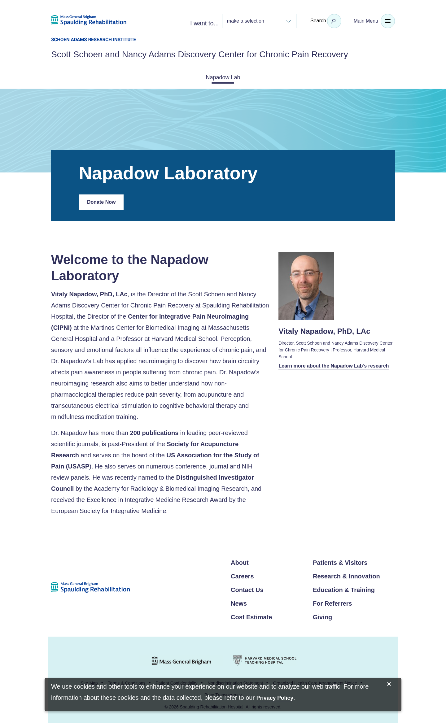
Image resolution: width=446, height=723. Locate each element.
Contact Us (247, 588)
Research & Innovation (346, 575)
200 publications (154, 431)
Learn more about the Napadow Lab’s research (328, 368)
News (239, 602)
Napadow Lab (223, 77)
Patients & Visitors (340, 561)
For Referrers (332, 602)
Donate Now (105, 203)
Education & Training (344, 588)
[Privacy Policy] (274, 698)
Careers (242, 575)
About (240, 561)
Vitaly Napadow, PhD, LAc (89, 293)
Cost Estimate (251, 615)
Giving (322, 615)
